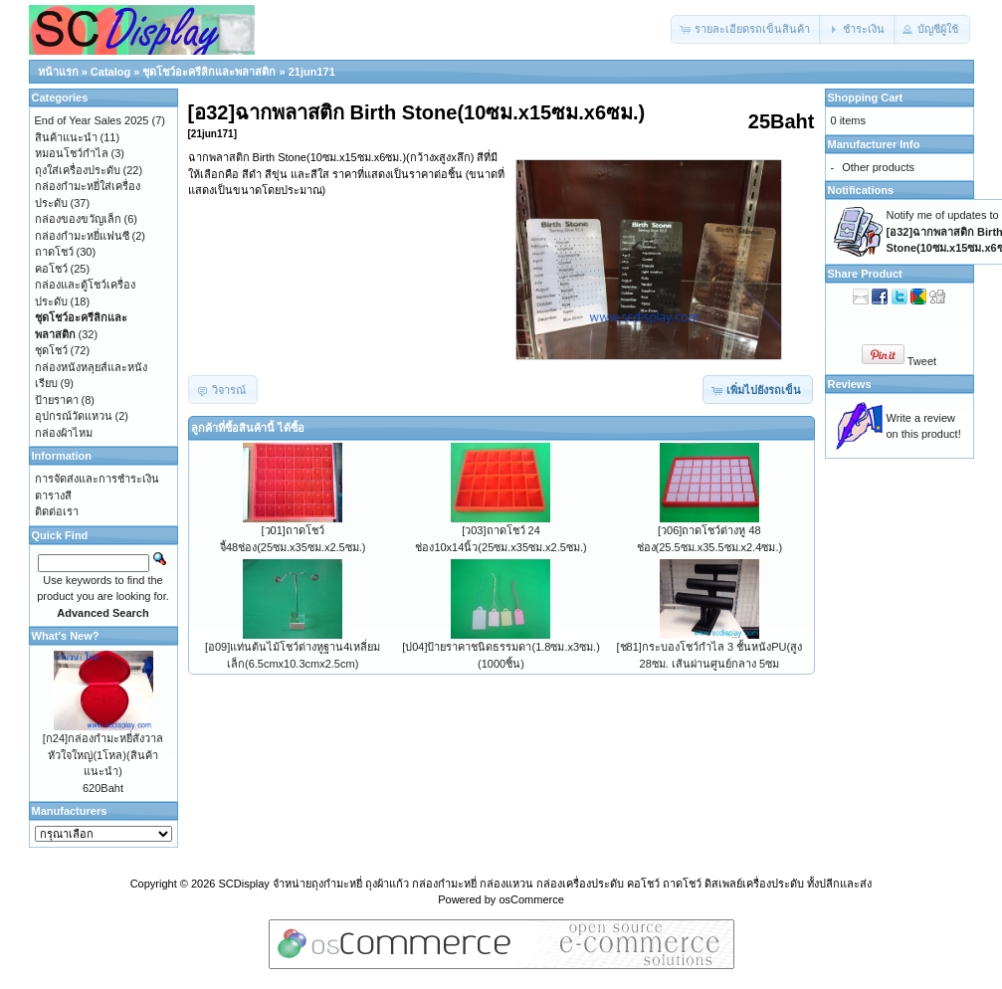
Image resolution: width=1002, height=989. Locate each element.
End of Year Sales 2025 (92, 120)
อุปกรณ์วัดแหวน (73, 416)
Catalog (110, 72)
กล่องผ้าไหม (64, 433)
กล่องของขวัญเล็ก (78, 219)
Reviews (850, 384)
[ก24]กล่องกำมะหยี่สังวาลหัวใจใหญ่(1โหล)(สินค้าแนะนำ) (103, 754)
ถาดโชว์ (54, 252)
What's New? (66, 636)
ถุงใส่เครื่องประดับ (77, 170)
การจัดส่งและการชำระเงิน (97, 479)
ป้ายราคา (57, 400)
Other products (878, 167)
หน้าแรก (58, 72)
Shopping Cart (865, 97)
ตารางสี (53, 495)
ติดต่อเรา (57, 511)
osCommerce (531, 899)
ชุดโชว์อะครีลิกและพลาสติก (209, 72)
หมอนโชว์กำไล (71, 153)
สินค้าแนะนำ (66, 137)
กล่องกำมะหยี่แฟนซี (82, 236)
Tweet (921, 361)
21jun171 (312, 72)
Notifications (861, 190)
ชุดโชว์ (51, 350)
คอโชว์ (51, 269)
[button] (746, 29)
